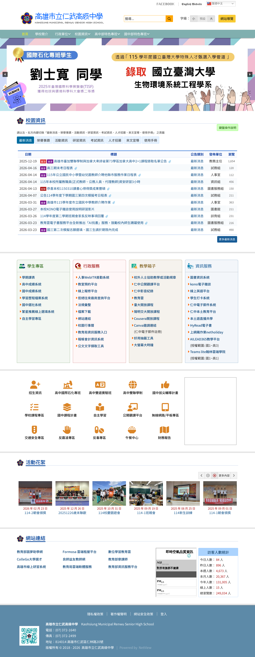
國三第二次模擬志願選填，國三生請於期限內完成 (79, 229)
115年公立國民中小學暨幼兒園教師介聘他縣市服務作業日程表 (90, 174)
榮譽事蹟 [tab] (43, 140)
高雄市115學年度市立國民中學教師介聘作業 (77, 202)
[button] (5, 74)
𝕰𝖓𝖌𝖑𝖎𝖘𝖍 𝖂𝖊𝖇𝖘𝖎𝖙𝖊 (192, 4)
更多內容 (224, 475)
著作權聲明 (118, 614)
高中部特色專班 (106, 33)
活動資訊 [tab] (61, 140)
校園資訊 (81, 33)
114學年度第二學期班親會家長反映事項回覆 (74, 215)
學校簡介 (41, 33)
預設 (202, 19)
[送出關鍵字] (169, 18)
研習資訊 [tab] (79, 140)
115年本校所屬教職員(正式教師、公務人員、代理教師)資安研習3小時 (90, 181)
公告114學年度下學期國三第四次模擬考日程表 (75, 195)
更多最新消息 (227, 239)
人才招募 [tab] (114, 140)
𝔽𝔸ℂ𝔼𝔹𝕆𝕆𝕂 (165, 4)
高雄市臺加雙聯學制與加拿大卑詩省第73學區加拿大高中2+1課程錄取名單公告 (105, 161)
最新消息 (197, 161)
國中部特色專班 (135, 33)
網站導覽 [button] (226, 18)
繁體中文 (215, 4)
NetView (145, 647)
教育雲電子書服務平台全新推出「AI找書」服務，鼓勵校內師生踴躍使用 (94, 222)
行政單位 (61, 33)
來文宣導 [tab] (132, 140)
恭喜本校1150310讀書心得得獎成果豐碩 (75, 188)
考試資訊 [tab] (97, 140)
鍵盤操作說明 (227, 127)
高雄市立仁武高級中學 (97, 647)
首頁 (25, 33)
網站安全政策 (143, 614)
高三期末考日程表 (58, 167)
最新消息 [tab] (25, 140)
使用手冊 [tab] (150, 140)
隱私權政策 (95, 614)
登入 (164, 614)
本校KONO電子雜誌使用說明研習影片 (67, 209)
